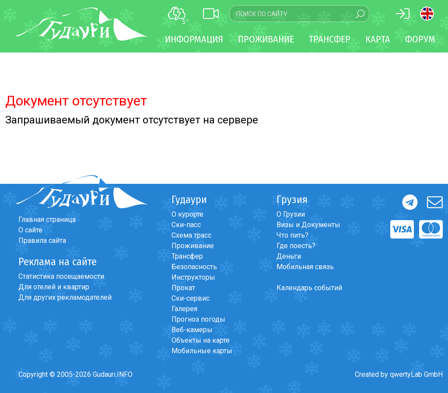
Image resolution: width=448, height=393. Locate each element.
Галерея (184, 309)
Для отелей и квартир (53, 287)
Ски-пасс (186, 225)
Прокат (183, 288)
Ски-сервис (191, 298)
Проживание (193, 246)
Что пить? (292, 235)
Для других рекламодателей (65, 297)
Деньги (288, 256)
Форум (420, 39)
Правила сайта (42, 240)
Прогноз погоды (198, 319)
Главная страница (47, 219)
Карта (377, 39)
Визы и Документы (308, 225)
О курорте (187, 214)
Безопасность (194, 267)
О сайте (30, 230)
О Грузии (290, 214)
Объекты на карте (201, 340)
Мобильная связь (305, 267)
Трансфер (187, 256)
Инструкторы (193, 277)
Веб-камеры (192, 330)
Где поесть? (295, 246)
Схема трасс (191, 235)
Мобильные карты (202, 351)
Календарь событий (309, 288)
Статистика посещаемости (61, 276)
